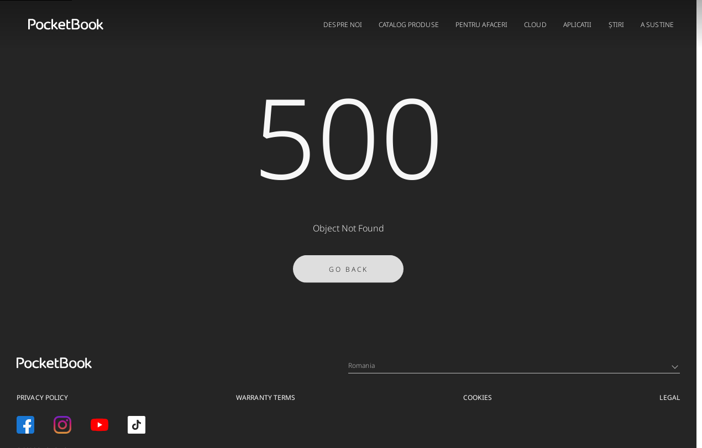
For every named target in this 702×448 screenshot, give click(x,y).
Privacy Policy (42, 397)
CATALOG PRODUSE (409, 24)
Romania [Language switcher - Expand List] (513, 365)
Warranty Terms (265, 397)
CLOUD (535, 24)
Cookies (477, 397)
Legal (669, 397)
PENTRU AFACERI (481, 24)
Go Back (348, 271)
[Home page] (66, 24)
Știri (617, 24)
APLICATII (577, 24)
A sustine (657, 24)
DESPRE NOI (342, 24)
